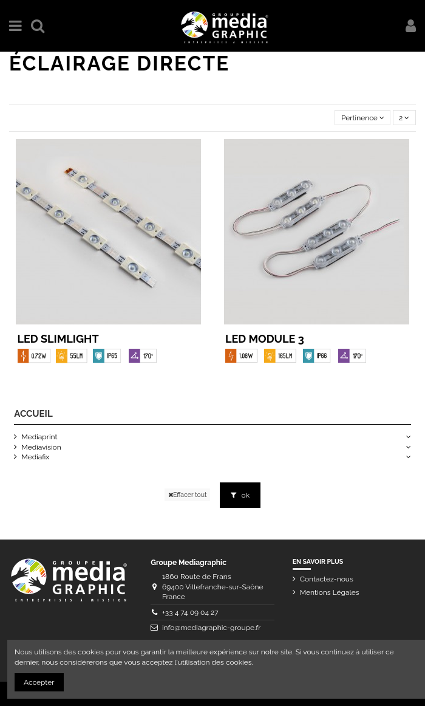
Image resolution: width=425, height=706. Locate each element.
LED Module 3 (264, 338)
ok (240, 495)
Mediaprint (39, 437)
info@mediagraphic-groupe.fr (211, 627)
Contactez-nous (326, 579)
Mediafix (35, 457)
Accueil (33, 413)
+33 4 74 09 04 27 (190, 612)
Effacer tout (187, 495)
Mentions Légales (329, 592)
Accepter (39, 682)
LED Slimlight (58, 338)
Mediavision (41, 447)
